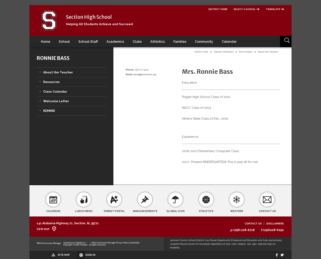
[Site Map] (48, 254)
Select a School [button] (245, 9)
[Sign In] (76, 255)
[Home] (45, 41)
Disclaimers (275, 223)
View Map (43, 229)
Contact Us (253, 223)
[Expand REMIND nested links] (40, 108)
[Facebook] (275, 255)
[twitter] (281, 255)
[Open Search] (286, 41)
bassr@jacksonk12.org (144, 74)
